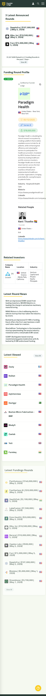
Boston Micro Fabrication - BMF (23, 414)
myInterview (17, 393)
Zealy (13, 366)
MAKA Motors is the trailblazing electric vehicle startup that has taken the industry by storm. (23, 313)
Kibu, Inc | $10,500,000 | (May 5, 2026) (19, 36)
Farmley (14, 452)
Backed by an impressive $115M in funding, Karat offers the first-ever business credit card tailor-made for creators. (23, 322)
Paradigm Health (26, 104)
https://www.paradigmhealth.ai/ (30, 192)
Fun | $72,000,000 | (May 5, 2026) (19, 44)
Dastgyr (14, 403)
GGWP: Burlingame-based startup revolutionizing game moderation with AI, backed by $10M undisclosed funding (22, 338)
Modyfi (14, 425)
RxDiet (14, 375)
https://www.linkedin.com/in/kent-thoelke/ (31, 239)
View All (23, 62)
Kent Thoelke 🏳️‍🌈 (27, 221)
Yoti (12, 443)
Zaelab (14, 434)
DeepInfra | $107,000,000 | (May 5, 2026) (20, 29)
